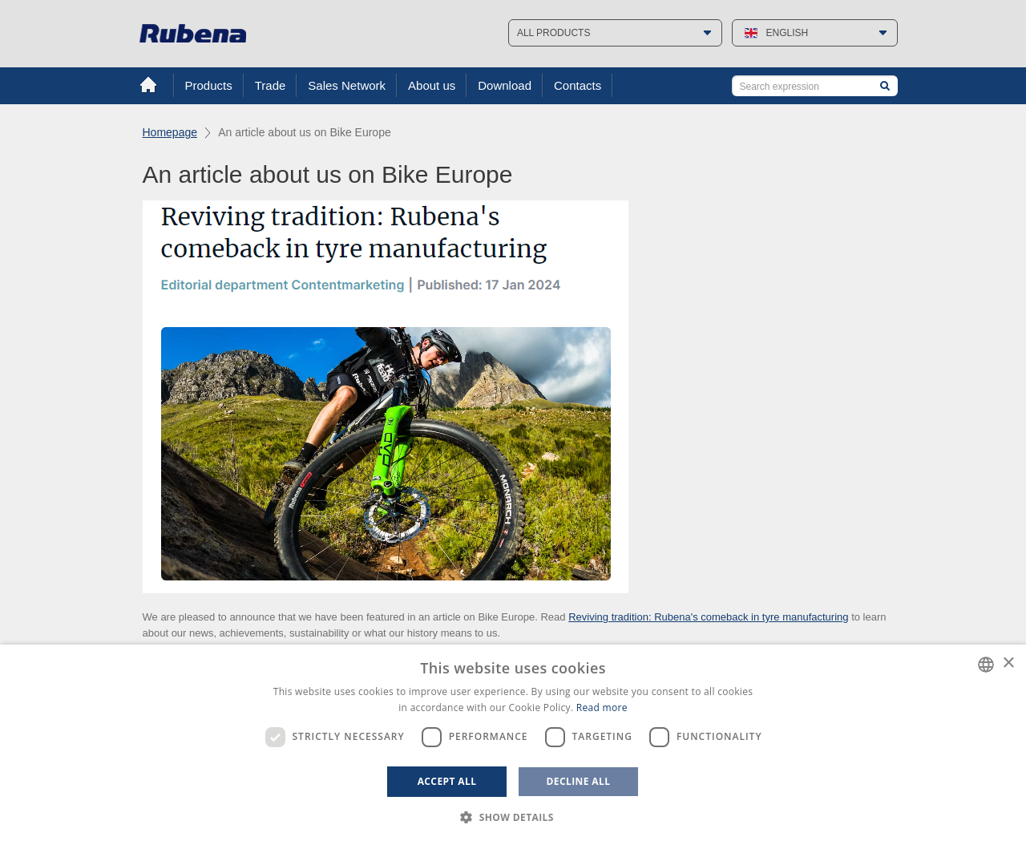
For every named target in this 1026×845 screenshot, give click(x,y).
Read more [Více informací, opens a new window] (602, 707)
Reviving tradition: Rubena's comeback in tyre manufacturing (708, 617)
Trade (270, 85)
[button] (513, 817)
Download (504, 85)
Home (148, 85)
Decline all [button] (579, 781)
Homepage (170, 132)
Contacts (577, 85)
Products (208, 85)
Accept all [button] (447, 781)
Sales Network (347, 85)
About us (431, 85)
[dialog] (513, 745)
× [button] (1008, 663)
